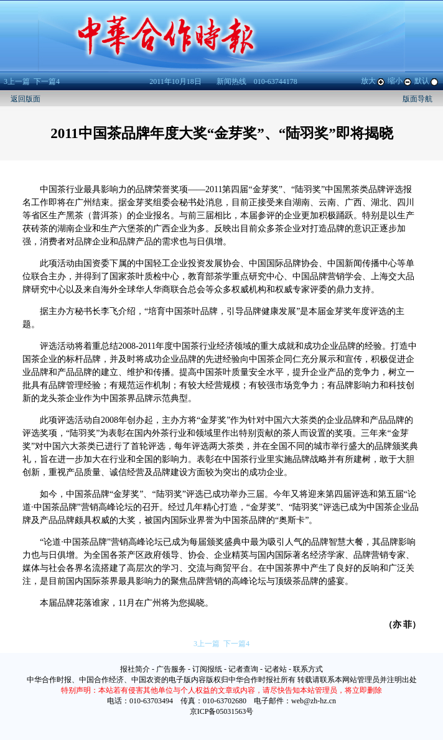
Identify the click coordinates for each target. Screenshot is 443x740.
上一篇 (17, 81)
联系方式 (308, 669)
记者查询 (243, 669)
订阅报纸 (207, 669)
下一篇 (47, 81)
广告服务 (171, 669)
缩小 (400, 80)
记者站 (275, 669)
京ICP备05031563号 (222, 711)
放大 (373, 80)
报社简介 (135, 669)
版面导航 (417, 99)
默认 (426, 80)
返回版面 (25, 99)
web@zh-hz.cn (313, 700)
